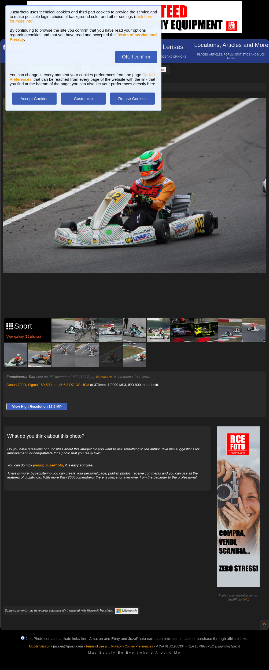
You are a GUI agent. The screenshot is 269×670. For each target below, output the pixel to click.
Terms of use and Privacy (104, 646)
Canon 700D (16, 385)
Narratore (104, 377)
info (246, 599)
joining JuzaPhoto (48, 465)
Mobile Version (39, 646)
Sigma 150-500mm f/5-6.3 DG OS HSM (58, 385)
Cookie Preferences (139, 646)
